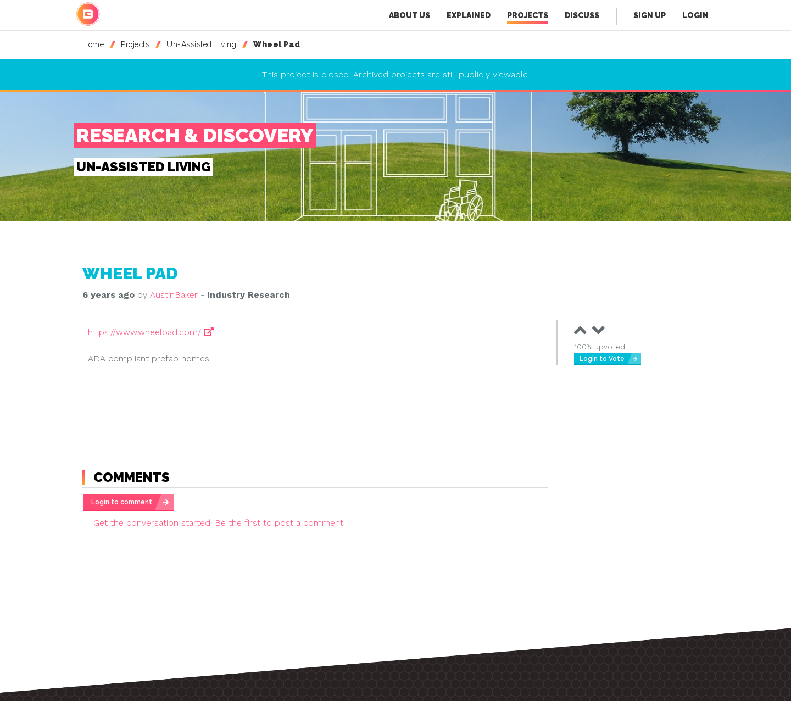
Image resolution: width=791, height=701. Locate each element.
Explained (469, 15)
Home (93, 44)
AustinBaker (174, 295)
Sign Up (649, 15)
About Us (409, 15)
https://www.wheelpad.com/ (151, 332)
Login (695, 15)
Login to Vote (602, 359)
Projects (527, 17)
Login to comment (121, 502)
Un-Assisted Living (201, 44)
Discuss (582, 15)
